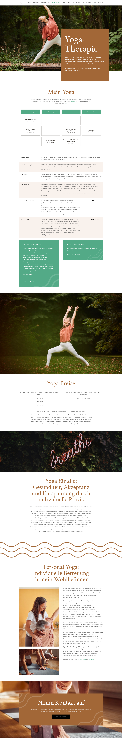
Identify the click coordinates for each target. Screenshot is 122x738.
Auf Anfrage (96, 200)
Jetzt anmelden (29, 282)
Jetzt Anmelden (73, 255)
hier (66, 103)
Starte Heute (61, 716)
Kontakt (73, 101)
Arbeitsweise (82, 659)
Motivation (92, 659)
